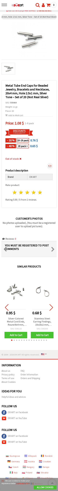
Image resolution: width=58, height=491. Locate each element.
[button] (11, 340)
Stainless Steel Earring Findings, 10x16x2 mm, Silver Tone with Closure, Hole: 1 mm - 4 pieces (42, 322)
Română (46, 455)
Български (13, 455)
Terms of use (8, 378)
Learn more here (23, 483)
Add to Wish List (14, 115)
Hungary (28, 467)
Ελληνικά (30, 455)
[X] (3, 480)
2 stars (21, 192)
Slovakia (42, 472)
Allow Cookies (45, 487)
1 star (15, 192)
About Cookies (9, 381)
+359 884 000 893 (44, 11)
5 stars (40, 192)
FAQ (22, 370)
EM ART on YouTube (14, 418)
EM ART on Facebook (15, 412)
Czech (13, 467)
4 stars (33, 192)
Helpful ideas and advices (14, 396)
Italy (14, 472)
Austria (29, 461)
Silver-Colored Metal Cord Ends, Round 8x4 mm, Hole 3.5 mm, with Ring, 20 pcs (16, 322)
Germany (13, 461)
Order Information (29, 374)
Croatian (45, 461)
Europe (44, 467)
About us (6, 370)
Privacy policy (8, 374)
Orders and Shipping (30, 378)
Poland (27, 472)
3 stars (27, 192)
